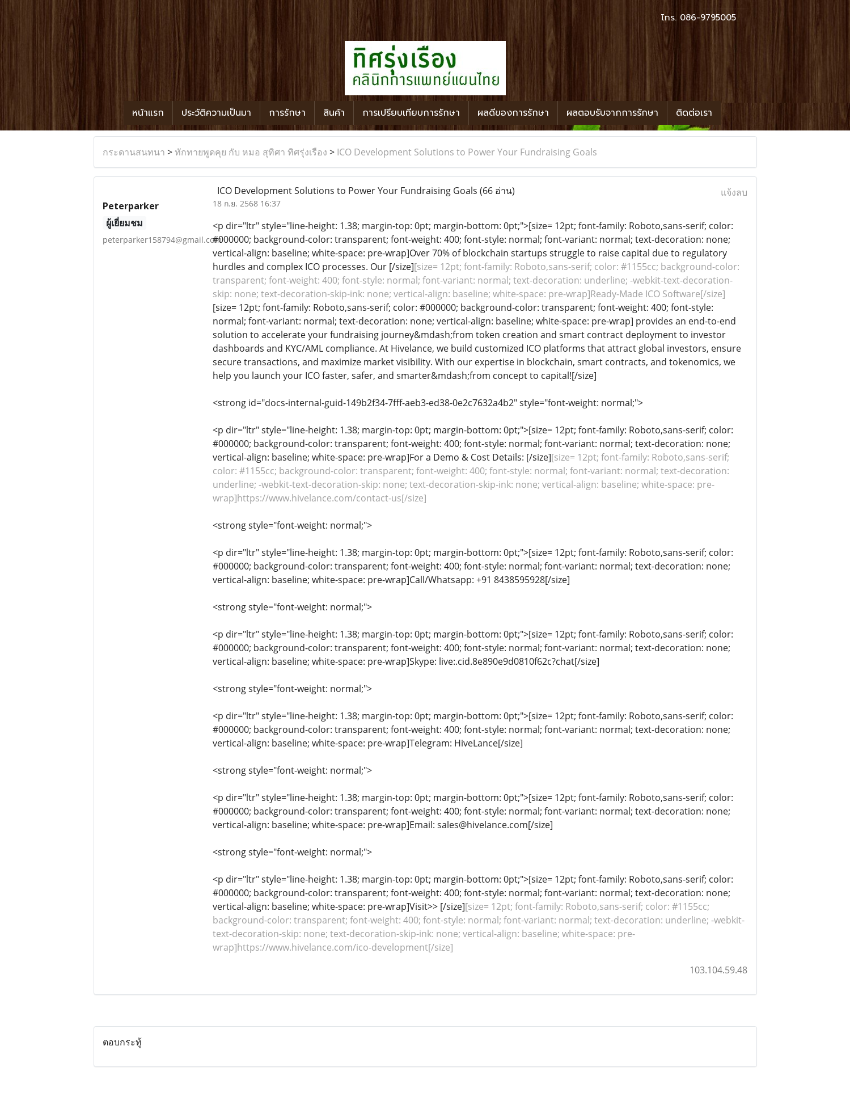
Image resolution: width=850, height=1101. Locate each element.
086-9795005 (708, 17)
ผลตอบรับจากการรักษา (612, 113)
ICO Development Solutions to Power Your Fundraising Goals (467, 152)
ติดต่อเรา (694, 113)
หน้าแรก (148, 113)
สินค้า (334, 113)
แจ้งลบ (734, 192)
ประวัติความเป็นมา (216, 113)
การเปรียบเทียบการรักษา (411, 113)
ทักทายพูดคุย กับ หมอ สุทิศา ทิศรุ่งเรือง (251, 152)
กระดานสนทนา (134, 152)
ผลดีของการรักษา (513, 113)
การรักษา (287, 113)
